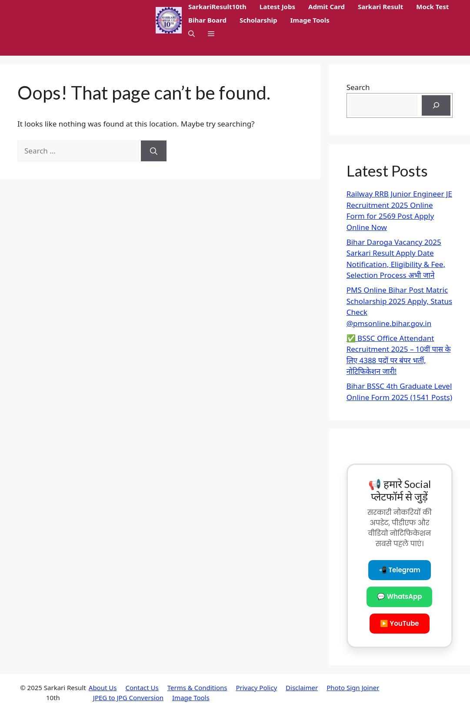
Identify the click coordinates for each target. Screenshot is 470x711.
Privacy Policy (256, 687)
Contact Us (141, 687)
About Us (103, 687)
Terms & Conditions (197, 687)
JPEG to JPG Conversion (128, 697)
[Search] (154, 150)
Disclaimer (302, 687)
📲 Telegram (399, 569)
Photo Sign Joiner (353, 687)
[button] (191, 33)
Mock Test (432, 6)
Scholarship (258, 20)
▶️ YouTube (399, 623)
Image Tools (310, 20)
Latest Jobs (277, 6)
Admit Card (326, 6)
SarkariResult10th (217, 6)
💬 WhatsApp (399, 596)
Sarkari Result (380, 6)
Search (358, 87)
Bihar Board (207, 20)
